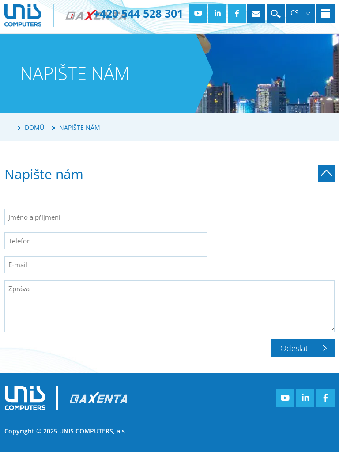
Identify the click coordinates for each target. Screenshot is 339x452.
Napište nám (79, 127)
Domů (34, 127)
